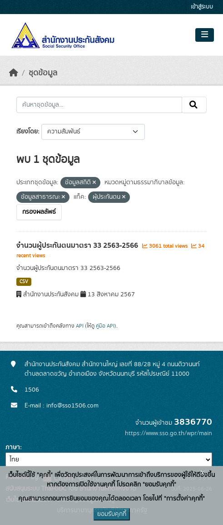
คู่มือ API (105, 326)
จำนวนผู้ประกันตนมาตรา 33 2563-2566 (78, 245)
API (80, 326)
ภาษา (12, 447)
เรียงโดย (27, 131)
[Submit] (194, 105)
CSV (24, 281)
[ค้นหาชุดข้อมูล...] (99, 105)
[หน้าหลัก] (13, 73)
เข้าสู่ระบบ (202, 7)
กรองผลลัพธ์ (39, 211)
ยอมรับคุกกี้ (111, 514)
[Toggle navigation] (204, 35)
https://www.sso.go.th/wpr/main (168, 433)
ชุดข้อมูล (43, 73)
